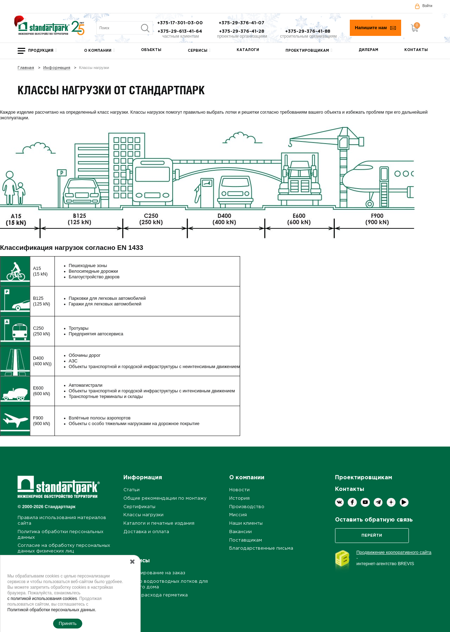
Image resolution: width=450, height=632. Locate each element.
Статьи (131, 490)
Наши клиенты (246, 523)
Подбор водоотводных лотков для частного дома (165, 584)
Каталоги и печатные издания (158, 523)
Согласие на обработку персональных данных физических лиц (64, 548)
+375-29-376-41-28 (242, 31)
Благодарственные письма (261, 548)
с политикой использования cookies (42, 598)
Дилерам (368, 50)
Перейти (371, 535)
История (239, 498)
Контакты (416, 50)
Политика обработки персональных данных (60, 534)
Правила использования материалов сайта (62, 520)
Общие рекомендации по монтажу (164, 498)
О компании (97, 50)
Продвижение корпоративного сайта (393, 552)
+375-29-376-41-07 (242, 23)
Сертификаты (139, 507)
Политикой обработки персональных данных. (51, 609)
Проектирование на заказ (154, 573)
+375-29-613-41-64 (181, 31)
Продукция (40, 50)
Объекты (151, 50)
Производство (246, 507)
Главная (26, 68)
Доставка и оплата (146, 532)
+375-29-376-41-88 (308, 31)
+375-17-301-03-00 (180, 23)
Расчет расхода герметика (155, 595)
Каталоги (248, 50)
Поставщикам (245, 540)
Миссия (238, 515)
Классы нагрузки (143, 515)
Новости (239, 490)
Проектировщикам (307, 50)
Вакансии (240, 532)
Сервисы (197, 50)
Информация (56, 68)
